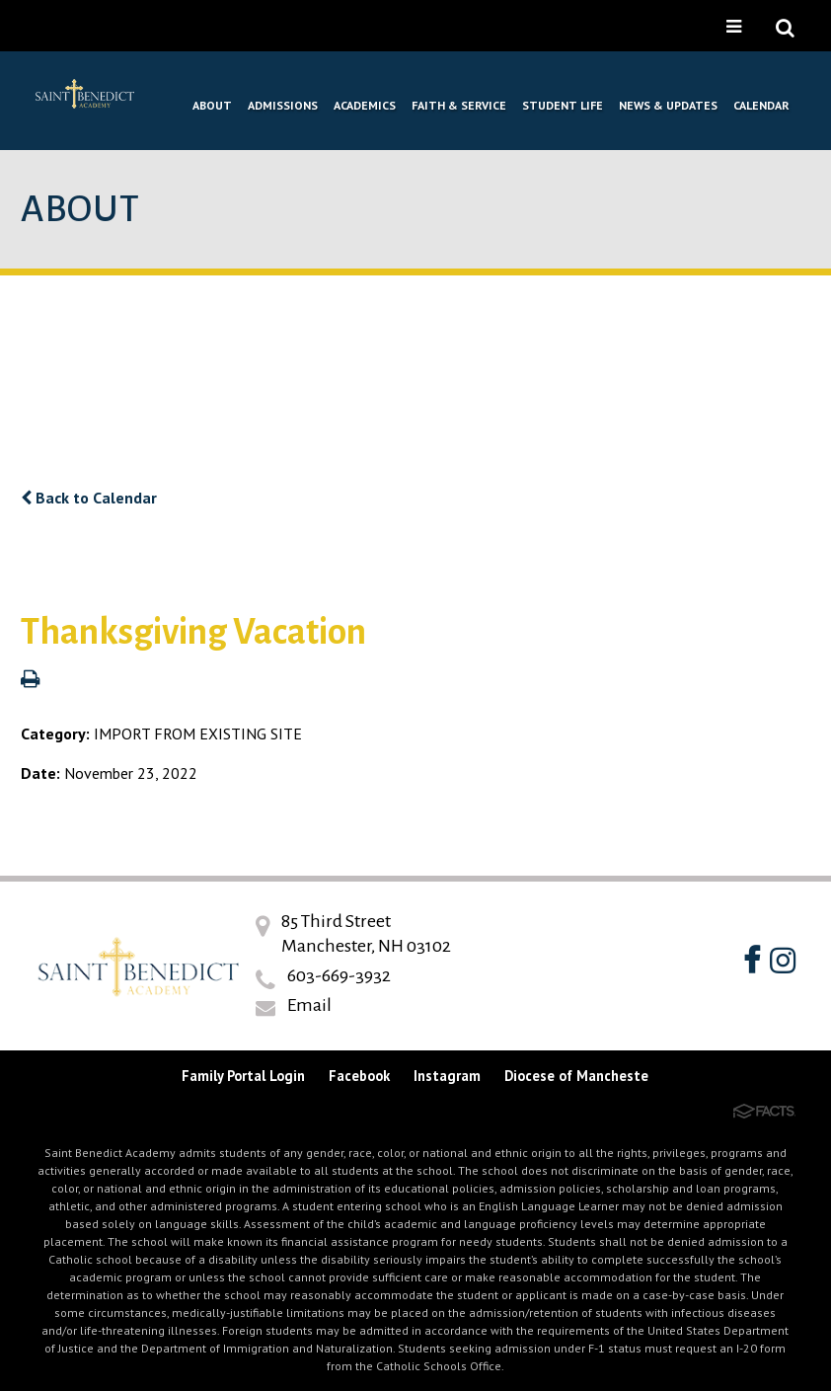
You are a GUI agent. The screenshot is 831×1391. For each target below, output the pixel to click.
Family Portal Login (243, 1075)
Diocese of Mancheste (576, 1075)
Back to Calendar (89, 497)
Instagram (447, 1075)
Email (309, 1005)
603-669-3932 (339, 975)
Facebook (359, 1075)
